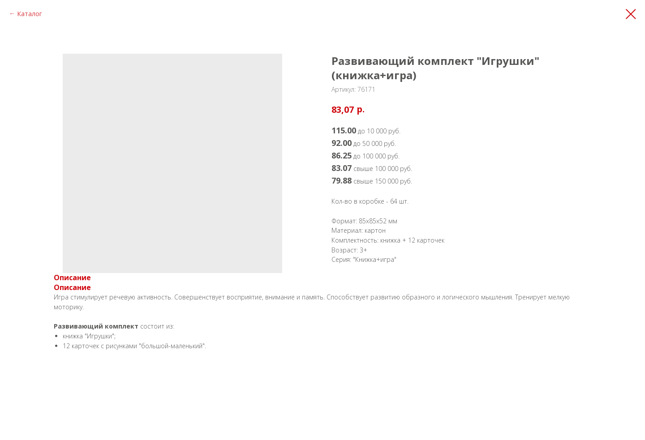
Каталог (29, 13)
